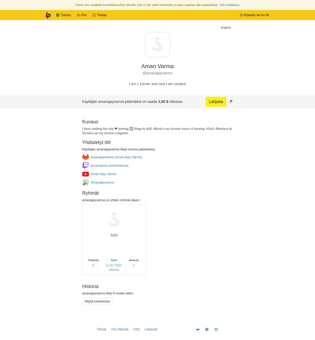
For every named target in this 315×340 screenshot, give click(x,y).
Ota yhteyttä (119, 329)
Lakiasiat (151, 329)
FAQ (136, 329)
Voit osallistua (229, 5)
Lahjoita (216, 101)
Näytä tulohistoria (97, 301)
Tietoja (101, 329)
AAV (114, 235)
